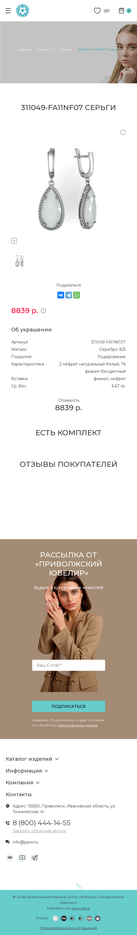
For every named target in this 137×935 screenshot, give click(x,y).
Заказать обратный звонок (39, 830)
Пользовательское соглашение (68, 928)
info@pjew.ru (25, 842)
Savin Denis (80, 908)
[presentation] (69, 687)
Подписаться (68, 706)
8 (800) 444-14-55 (42, 823)
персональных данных (78, 725)
